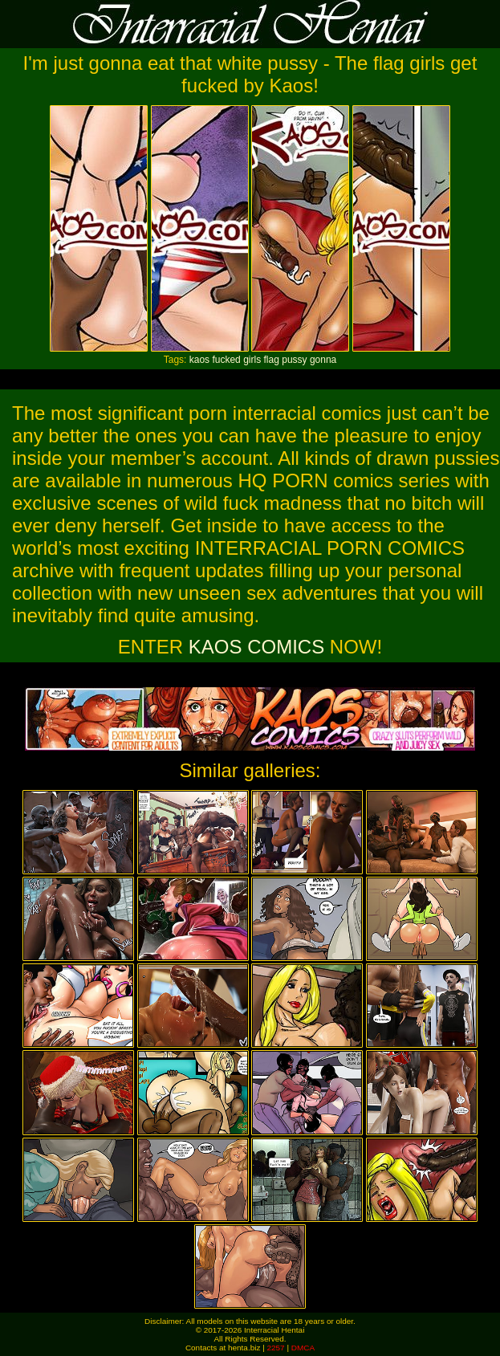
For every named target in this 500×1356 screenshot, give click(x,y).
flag (271, 359)
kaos (199, 359)
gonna (323, 359)
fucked (226, 359)
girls (252, 359)
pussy (294, 359)
